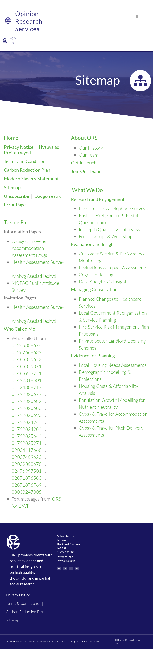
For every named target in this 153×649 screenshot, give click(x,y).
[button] (137, 16)
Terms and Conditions (25, 161)
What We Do (87, 190)
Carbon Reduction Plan (27, 170)
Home (11, 137)
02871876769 (26, 485)
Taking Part (17, 222)
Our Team (88, 155)
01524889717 (26, 387)
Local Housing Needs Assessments (112, 365)
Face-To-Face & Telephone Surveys (113, 208)
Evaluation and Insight (93, 244)
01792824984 (26, 429)
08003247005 (26, 492)
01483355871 (26, 366)
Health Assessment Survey (38, 262)
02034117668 (26, 450)
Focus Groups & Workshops (106, 236)
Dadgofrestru (48, 196)
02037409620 (26, 457)
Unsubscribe (16, 196)
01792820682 (26, 401)
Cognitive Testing (96, 275)
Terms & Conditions (22, 603)
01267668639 (26, 352)
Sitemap (12, 187)
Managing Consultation (94, 289)
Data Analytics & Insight (103, 282)
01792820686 (26, 408)
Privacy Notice (19, 147)
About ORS (84, 137)
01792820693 (26, 415)
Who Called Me (19, 328)
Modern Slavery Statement (31, 178)
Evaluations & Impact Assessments (113, 268)
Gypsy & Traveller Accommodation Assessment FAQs (29, 248)
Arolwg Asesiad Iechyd (34, 276)
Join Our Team (85, 171)
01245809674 (26, 345)
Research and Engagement (97, 199)
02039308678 (26, 464)
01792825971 (26, 443)
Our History (91, 148)
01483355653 (26, 359)
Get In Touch (83, 162)
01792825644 (26, 436)
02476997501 (26, 471)
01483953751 (26, 373)
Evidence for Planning (93, 355)
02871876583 (26, 478)
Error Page (15, 204)
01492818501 (26, 380)
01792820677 (26, 394)
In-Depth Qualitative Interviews (110, 229)
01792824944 (26, 422)
